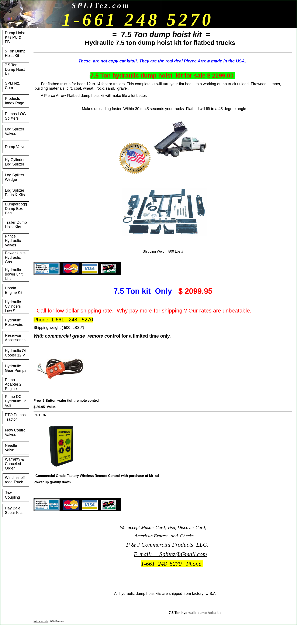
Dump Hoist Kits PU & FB (15, 37)
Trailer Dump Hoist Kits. (16, 224)
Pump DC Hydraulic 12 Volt (15, 401)
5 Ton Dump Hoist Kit (15, 53)
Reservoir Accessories (15, 337)
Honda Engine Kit (13, 290)
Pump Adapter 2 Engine (13, 384)
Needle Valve (11, 447)
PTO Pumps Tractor (15, 417)
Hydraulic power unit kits (14, 274)
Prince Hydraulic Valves (13, 240)
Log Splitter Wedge (14, 177)
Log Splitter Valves (14, 131)
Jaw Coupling (12, 495)
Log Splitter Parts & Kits (15, 192)
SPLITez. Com (12, 85)
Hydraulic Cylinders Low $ (13, 306)
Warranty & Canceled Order (14, 463)
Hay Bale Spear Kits (14, 510)
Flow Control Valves (15, 432)
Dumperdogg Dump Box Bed (16, 208)
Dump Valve (15, 147)
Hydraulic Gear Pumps (15, 368)
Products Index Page (14, 100)
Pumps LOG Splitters (15, 116)
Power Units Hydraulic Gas (15, 257)
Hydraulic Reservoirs (14, 322)
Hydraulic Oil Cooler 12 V (16, 353)
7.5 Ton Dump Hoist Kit (15, 69)
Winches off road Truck (15, 479)
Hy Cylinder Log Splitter (15, 162)
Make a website (41, 621)
